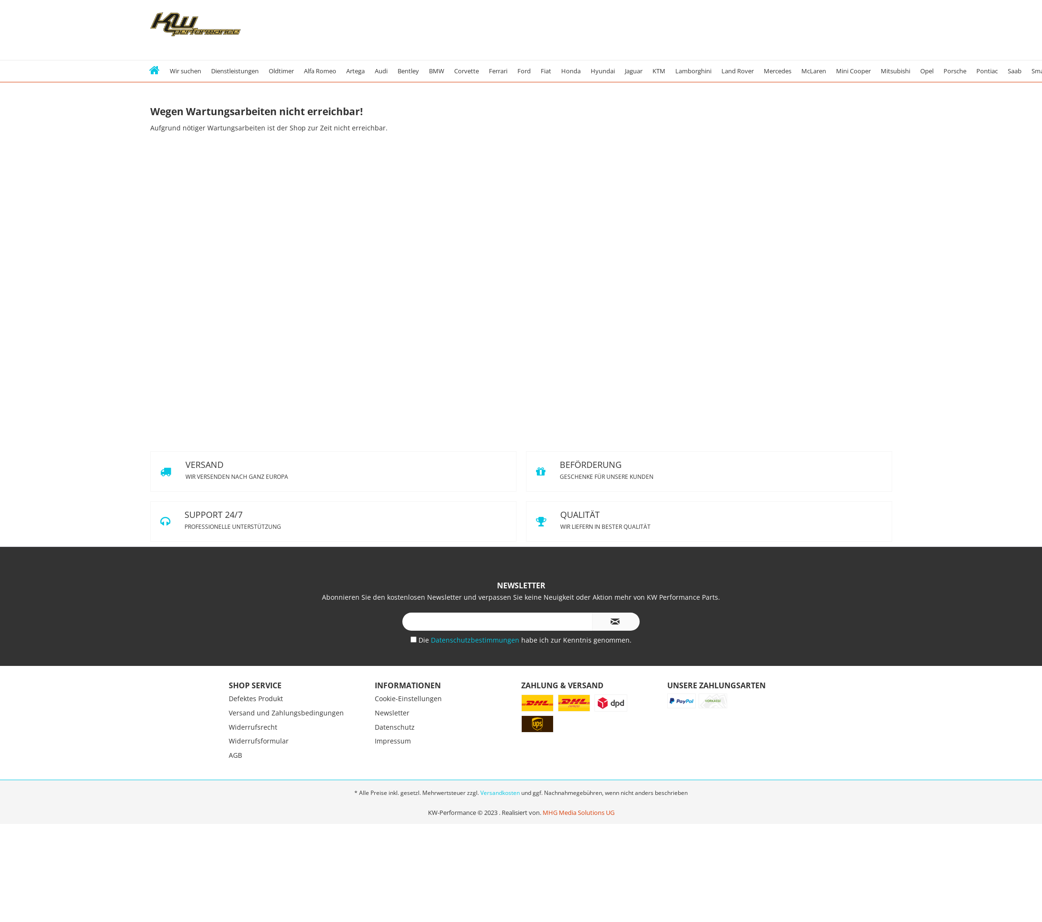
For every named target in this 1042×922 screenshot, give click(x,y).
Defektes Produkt (256, 698)
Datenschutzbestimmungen (476, 639)
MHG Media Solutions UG (578, 812)
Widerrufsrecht (253, 727)
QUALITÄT (709, 521)
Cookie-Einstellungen (408, 698)
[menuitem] (155, 71)
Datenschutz (395, 727)
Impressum (393, 740)
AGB (235, 755)
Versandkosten (500, 793)
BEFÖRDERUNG (709, 471)
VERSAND (333, 471)
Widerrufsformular (259, 740)
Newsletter (392, 712)
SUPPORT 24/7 (333, 521)
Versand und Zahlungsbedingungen (286, 712)
